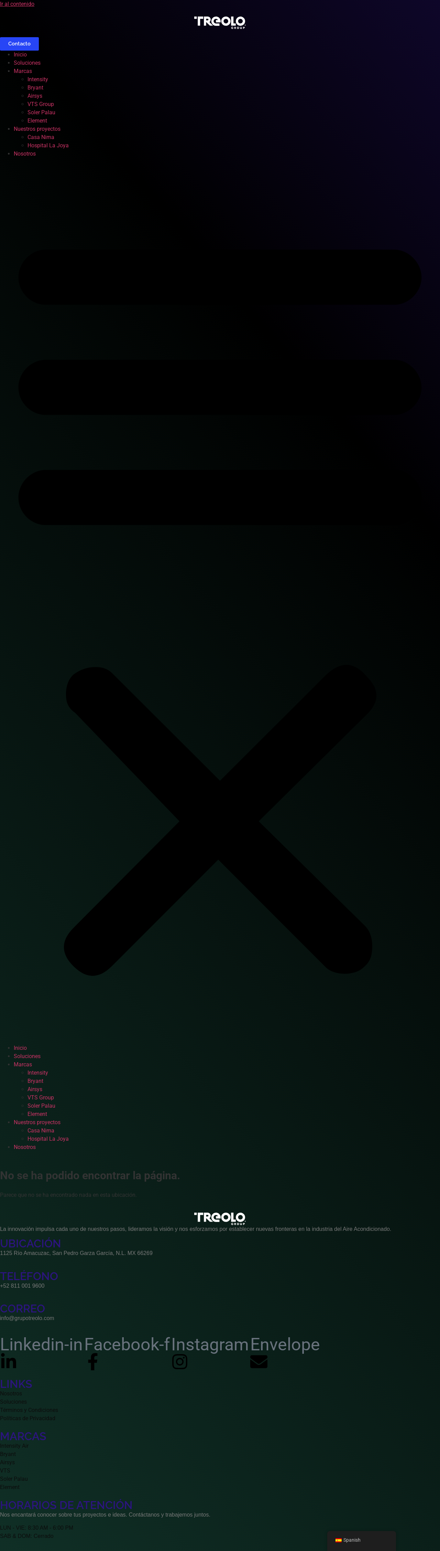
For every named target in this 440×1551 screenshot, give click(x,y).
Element (37, 120)
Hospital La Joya (48, 145)
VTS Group (41, 104)
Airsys (35, 96)
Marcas (23, 71)
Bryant (35, 87)
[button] (220, 601)
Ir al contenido (17, 4)
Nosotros (25, 153)
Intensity (38, 79)
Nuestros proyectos (37, 129)
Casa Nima (41, 137)
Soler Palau (41, 112)
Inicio (20, 54)
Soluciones (27, 63)
